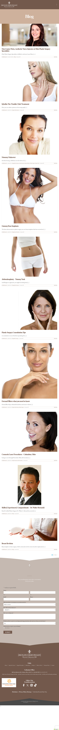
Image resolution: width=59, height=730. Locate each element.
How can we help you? (8, 613)
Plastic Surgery (32, 163)
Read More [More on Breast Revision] (55, 549)
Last (30, 594)
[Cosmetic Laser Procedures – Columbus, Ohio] (29, 432)
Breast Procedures (16, 232)
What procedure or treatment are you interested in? (14, 602)
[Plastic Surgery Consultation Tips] (29, 310)
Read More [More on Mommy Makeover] (55, 163)
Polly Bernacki (5, 56)
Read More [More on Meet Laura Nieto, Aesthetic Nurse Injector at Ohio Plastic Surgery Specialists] (55, 56)
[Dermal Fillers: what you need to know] (29, 371)
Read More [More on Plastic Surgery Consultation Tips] (55, 338)
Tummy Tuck (37, 163)
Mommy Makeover (9, 157)
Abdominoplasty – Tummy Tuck (13, 279)
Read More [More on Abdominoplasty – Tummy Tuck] (55, 285)
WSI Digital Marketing (32, 702)
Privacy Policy (22, 692)
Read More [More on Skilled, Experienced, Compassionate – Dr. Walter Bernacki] (55, 513)
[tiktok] (35, 685)
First (4, 594)
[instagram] (31, 685)
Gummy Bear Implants (10, 226)
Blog (15, 56)
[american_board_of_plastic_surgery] (9, 679)
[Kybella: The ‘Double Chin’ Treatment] (29, 81)
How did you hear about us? (9, 607)
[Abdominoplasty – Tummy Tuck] (29, 257)
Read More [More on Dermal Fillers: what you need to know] (55, 407)
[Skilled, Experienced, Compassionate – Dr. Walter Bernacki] (29, 485)
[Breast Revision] (29, 529)
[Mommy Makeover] (29, 135)
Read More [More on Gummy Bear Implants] (55, 232)
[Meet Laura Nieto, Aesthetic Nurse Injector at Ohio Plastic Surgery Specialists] (29, 35)
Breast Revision (7, 543)
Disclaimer (15, 692)
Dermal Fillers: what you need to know (16, 401)
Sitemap (29, 692)
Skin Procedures (20, 460)
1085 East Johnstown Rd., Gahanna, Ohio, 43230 (21, 672)
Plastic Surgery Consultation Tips (14, 332)
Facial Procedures (16, 110)
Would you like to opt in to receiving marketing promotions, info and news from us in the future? (24, 621)
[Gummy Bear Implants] (29, 195)
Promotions (15, 460)
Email (4, 597)
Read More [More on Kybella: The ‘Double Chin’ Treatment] (55, 110)
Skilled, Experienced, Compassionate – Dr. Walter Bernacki (23, 508)
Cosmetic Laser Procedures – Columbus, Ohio (19, 454)
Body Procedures (16, 163)
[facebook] (23, 685)
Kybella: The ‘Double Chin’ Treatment (15, 104)
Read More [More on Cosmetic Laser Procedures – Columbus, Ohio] (55, 460)
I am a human (7, 627)
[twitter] (27, 685)
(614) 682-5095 (37, 672)
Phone (31, 597)
